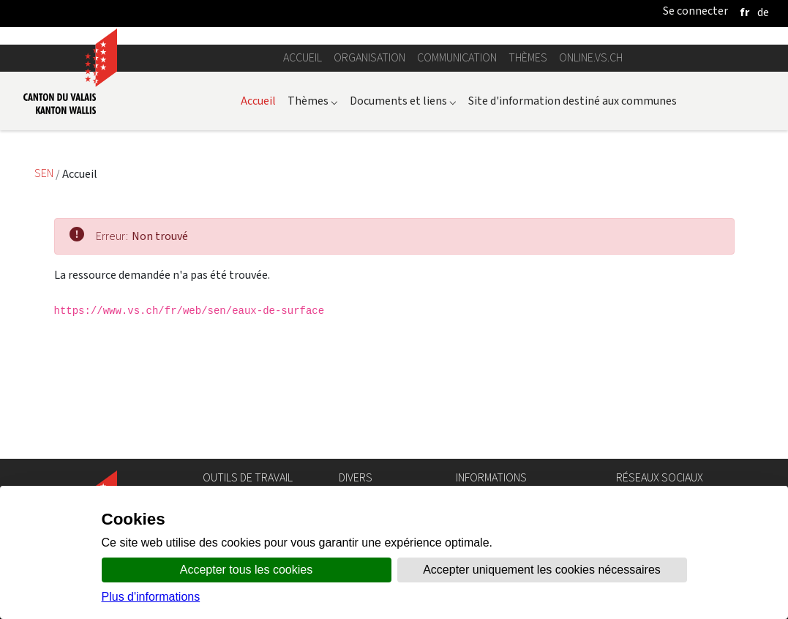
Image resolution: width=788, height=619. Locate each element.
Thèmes (528, 185)
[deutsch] (763, 12)
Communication (457, 185)
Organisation (369, 185)
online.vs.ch (591, 185)
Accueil (302, 185)
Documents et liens (403, 228)
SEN (45, 301)
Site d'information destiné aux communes (572, 228)
